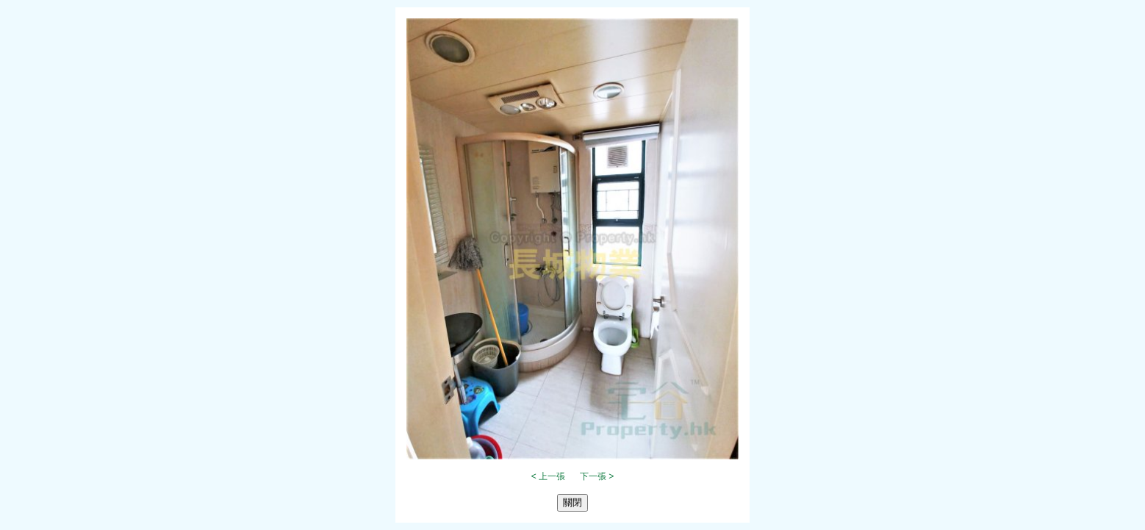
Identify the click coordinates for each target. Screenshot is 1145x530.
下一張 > (597, 476)
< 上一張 (548, 476)
